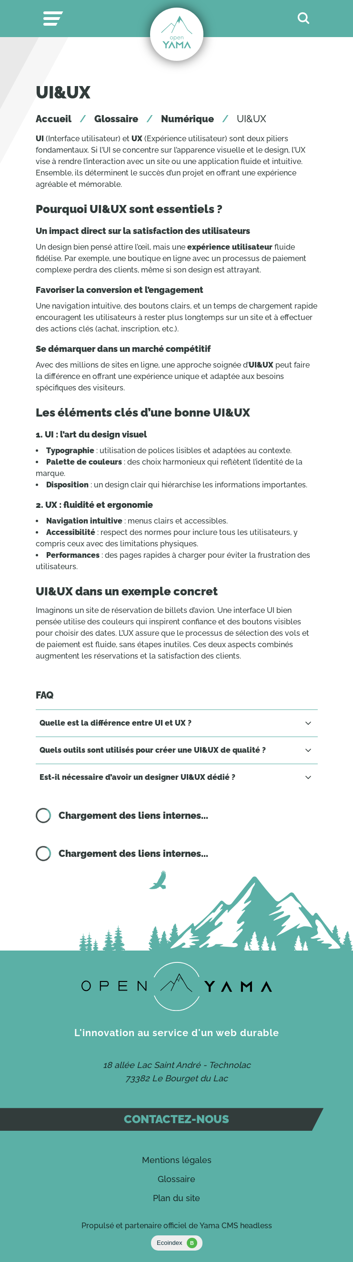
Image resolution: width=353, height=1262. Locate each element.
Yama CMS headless (236, 1225)
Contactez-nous (176, 1119)
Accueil (53, 119)
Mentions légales (177, 1160)
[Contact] (176, 986)
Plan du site (176, 1198)
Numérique (187, 119)
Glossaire (116, 119)
